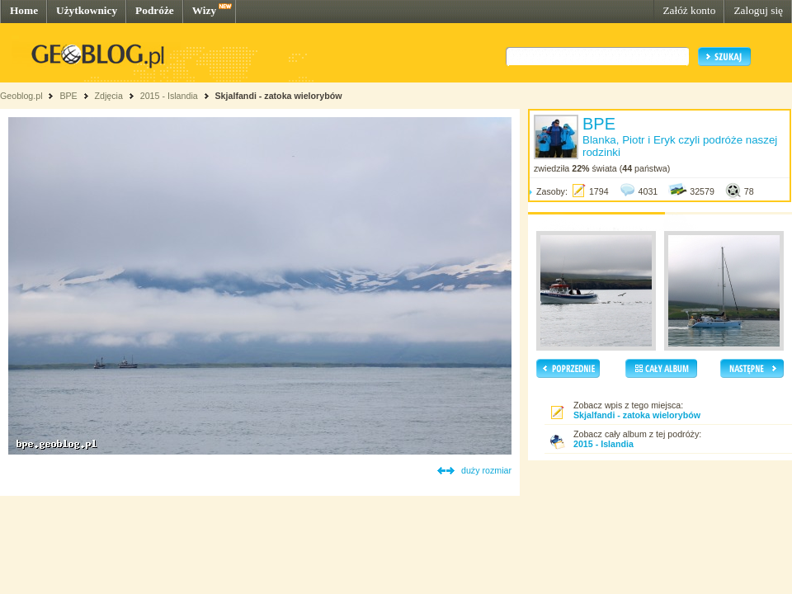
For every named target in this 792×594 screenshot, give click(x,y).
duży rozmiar (486, 470)
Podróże (154, 10)
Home (24, 10)
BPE (68, 96)
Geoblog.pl (21, 96)
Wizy (204, 10)
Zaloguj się (758, 10)
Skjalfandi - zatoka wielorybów (278, 96)
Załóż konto (688, 10)
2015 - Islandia (169, 96)
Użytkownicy (86, 10)
